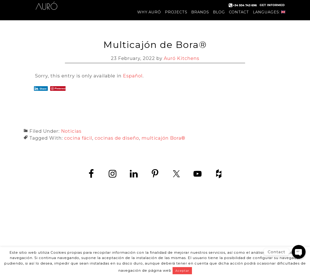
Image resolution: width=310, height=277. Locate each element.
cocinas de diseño (117, 138)
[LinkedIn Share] (41, 88)
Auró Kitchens (46, 9)
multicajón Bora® (163, 138)
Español (133, 76)
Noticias (71, 131)
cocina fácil (78, 138)
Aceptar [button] (182, 270)
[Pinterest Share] (58, 88)
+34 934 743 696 (159, 224)
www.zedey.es (155, 235)
